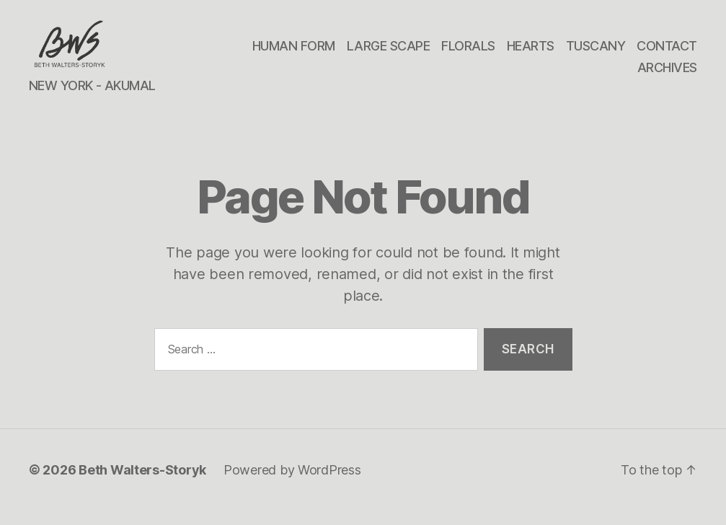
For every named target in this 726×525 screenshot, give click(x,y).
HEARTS (602, 53)
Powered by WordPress (292, 484)
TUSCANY (667, 53)
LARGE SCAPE (460, 53)
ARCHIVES (667, 74)
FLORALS (540, 53)
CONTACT (595, 74)
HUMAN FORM (365, 53)
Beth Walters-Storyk (142, 484)
